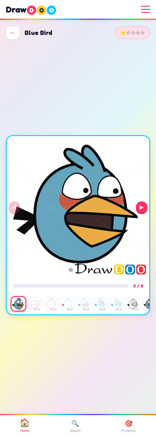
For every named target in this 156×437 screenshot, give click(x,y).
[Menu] (145, 9)
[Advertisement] (78, 87)
